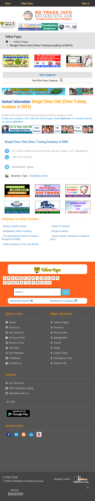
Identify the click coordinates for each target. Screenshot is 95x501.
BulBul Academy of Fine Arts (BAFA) (21, 244)
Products (59, 327)
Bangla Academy (60, 231)
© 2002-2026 (10, 477)
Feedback (14, 358)
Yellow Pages (27, 3)
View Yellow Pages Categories (47, 79)
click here (65, 118)
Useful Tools (61, 353)
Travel (57, 342)
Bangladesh (60, 337)
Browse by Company (63, 300)
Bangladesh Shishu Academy (17, 231)
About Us (14, 327)
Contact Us (15, 363)
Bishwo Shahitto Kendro (15, 226)
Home (8, 3)
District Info (60, 363)
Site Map (14, 347)
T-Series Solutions (13, 480)
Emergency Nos (63, 358)
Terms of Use (16, 342)
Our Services (16, 332)
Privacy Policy (17, 337)
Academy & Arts (39, 175)
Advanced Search (21, 300)
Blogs (57, 347)
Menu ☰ (86, 3)
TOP (11, 401)
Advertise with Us (19, 393)
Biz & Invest (60, 332)
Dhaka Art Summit (60, 226)
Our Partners (16, 353)
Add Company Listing (21, 388)
